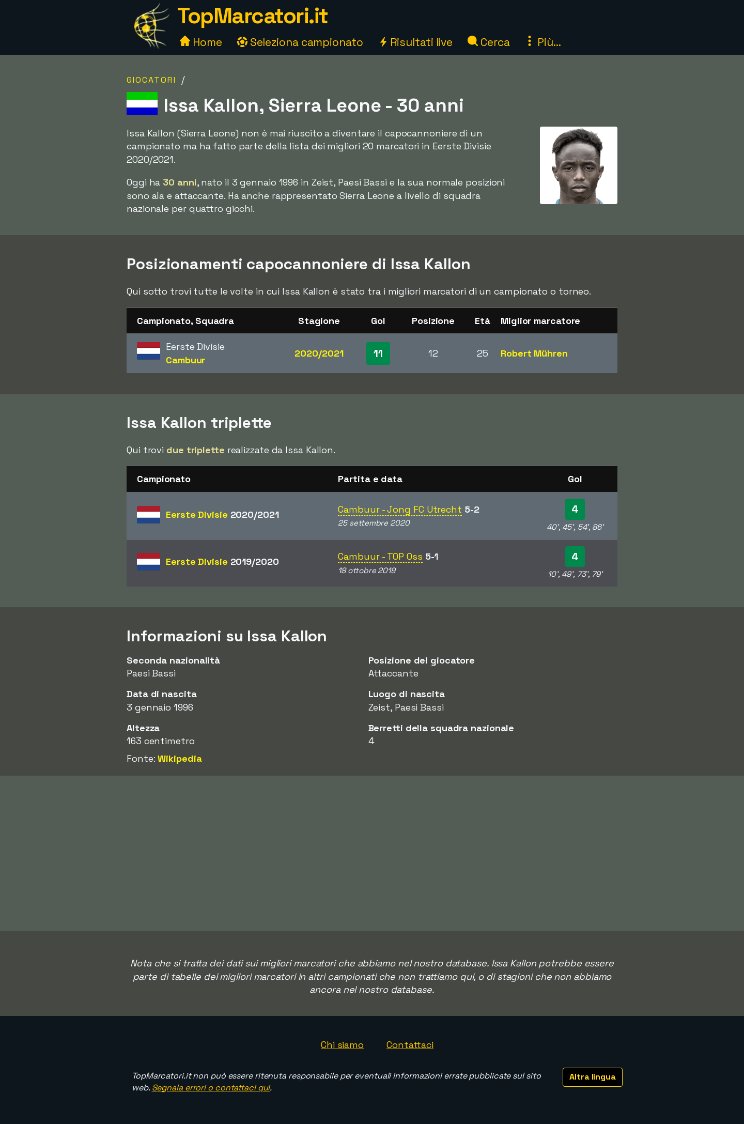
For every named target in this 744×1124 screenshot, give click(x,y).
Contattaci (409, 1045)
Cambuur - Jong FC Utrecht (400, 509)
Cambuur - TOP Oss (380, 556)
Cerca (488, 42)
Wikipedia (180, 758)
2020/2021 (319, 353)
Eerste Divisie (222, 514)
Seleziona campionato (300, 42)
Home (201, 42)
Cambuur (185, 360)
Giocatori (151, 79)
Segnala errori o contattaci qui (211, 1087)
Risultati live (415, 42)
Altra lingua (592, 1076)
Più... (542, 42)
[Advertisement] (372, 853)
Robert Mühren (534, 353)
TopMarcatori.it (252, 15)
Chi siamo (342, 1045)
